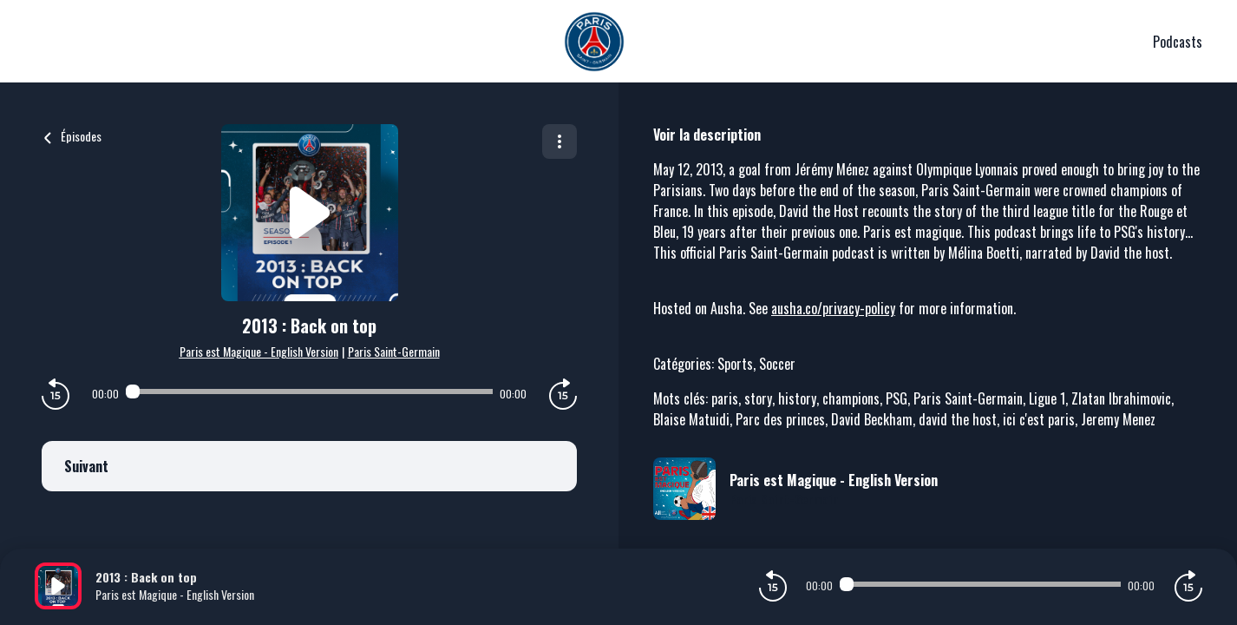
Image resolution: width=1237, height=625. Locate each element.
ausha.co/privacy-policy (833, 308)
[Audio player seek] (309, 391)
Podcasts (1177, 41)
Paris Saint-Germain (394, 351)
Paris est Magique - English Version (259, 351)
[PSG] (594, 42)
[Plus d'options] (559, 141)
